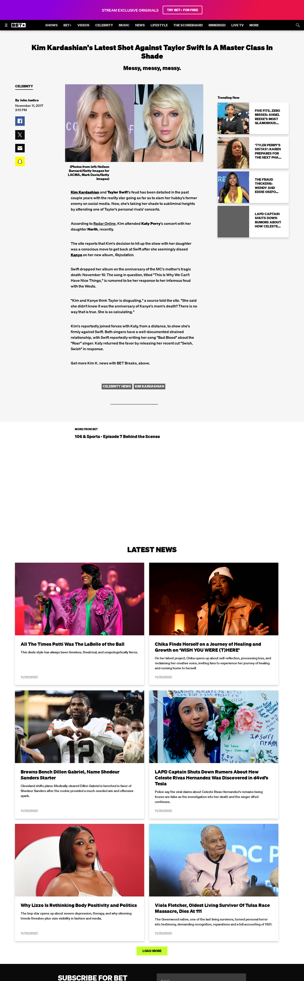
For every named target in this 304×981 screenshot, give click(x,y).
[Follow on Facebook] (123, 943)
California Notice (135, 924)
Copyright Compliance (207, 924)
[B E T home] (18, 27)
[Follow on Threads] (180, 943)
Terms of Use (183, 858)
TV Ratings (128, 931)
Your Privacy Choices (100, 924)
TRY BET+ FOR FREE (182, 10)
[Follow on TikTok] (169, 943)
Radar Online (104, 223)
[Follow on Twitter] (135, 943)
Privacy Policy (227, 858)
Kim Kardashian (85, 192)
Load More (152, 804)
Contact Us (150, 931)
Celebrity (24, 86)
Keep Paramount (262, 924)
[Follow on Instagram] (146, 943)
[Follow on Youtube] (158, 943)
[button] (20, 121)
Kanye (76, 254)
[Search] (298, 25)
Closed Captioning (168, 924)
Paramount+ (175, 931)
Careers (236, 924)
